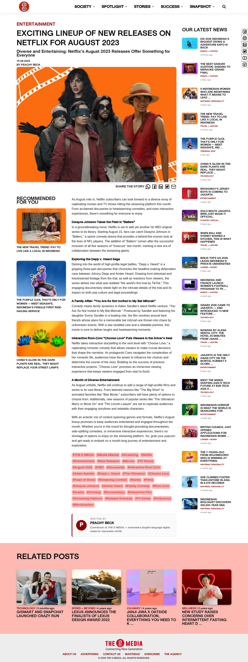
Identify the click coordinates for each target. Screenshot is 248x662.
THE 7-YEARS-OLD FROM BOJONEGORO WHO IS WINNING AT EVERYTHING (214, 457)
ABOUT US (69, 654)
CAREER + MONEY (208, 267)
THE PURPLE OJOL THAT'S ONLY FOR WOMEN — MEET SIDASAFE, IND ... (212, 143)
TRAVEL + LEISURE (209, 126)
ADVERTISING (90, 654)
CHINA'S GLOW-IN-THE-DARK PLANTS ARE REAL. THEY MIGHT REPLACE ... (215, 168)
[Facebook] (155, 186)
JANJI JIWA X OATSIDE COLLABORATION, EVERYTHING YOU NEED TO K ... (151, 618)
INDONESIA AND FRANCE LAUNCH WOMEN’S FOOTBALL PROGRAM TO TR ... (214, 284)
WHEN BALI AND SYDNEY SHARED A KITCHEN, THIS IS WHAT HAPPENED (215, 237)
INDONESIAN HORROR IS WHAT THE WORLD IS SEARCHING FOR (215, 408)
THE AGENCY (173, 654)
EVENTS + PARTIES (209, 51)
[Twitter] (167, 186)
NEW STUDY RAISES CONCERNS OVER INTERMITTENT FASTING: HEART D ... (204, 618)
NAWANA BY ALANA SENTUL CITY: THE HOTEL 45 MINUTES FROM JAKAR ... (213, 335)
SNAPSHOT (203, 7)
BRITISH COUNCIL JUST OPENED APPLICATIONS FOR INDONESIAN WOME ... (215, 431)
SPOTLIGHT (115, 7)
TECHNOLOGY (207, 176)
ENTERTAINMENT (208, 198)
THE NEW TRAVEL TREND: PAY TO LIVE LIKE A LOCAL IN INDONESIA (213, 118)
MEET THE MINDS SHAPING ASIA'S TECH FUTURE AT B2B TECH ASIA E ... (215, 384)
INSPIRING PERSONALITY (212, 101)
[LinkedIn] (161, 186)
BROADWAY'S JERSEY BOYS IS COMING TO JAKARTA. (214, 192)
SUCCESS (172, 7)
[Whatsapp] (148, 186)
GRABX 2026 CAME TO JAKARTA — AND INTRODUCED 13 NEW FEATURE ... (215, 309)
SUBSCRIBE (152, 654)
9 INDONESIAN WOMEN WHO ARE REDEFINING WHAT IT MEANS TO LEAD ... (215, 93)
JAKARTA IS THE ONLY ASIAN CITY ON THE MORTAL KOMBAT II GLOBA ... (215, 359)
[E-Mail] (173, 186)
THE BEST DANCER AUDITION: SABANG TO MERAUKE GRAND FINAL (215, 68)
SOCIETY (85, 7)
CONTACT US (111, 654)
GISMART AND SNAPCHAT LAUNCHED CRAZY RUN (40, 614)
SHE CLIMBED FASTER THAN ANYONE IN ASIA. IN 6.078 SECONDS (215, 480)
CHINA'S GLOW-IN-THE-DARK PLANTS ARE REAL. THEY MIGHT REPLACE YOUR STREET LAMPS (38, 364)
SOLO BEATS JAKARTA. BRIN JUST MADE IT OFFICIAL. (215, 214)
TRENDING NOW (207, 151)
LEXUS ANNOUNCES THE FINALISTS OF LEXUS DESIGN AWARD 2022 (94, 616)
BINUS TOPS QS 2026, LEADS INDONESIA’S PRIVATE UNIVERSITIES (215, 261)
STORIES (144, 7)
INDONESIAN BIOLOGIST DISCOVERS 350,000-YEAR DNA (215, 502)
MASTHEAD (132, 654)
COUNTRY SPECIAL (209, 220)
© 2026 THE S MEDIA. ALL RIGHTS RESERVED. (124, 658)
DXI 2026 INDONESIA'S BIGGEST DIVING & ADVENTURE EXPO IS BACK (214, 43)
